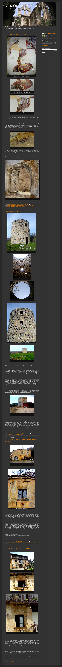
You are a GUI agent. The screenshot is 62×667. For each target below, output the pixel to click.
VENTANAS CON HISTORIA (18, 434)
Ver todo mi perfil (45, 45)
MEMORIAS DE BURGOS (26, 6)
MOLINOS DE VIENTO (11, 211)
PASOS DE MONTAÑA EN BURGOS (20, 206)
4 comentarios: (27, 433)
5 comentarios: (26, 204)
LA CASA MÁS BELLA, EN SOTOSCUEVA (17, 548)
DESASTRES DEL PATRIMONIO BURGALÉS (14, 205)
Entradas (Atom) (11, 661)
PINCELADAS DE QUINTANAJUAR (15, 34)
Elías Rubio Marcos (52, 33)
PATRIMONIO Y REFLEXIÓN (26, 542)
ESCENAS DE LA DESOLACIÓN (26, 205)
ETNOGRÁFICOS (10, 434)
